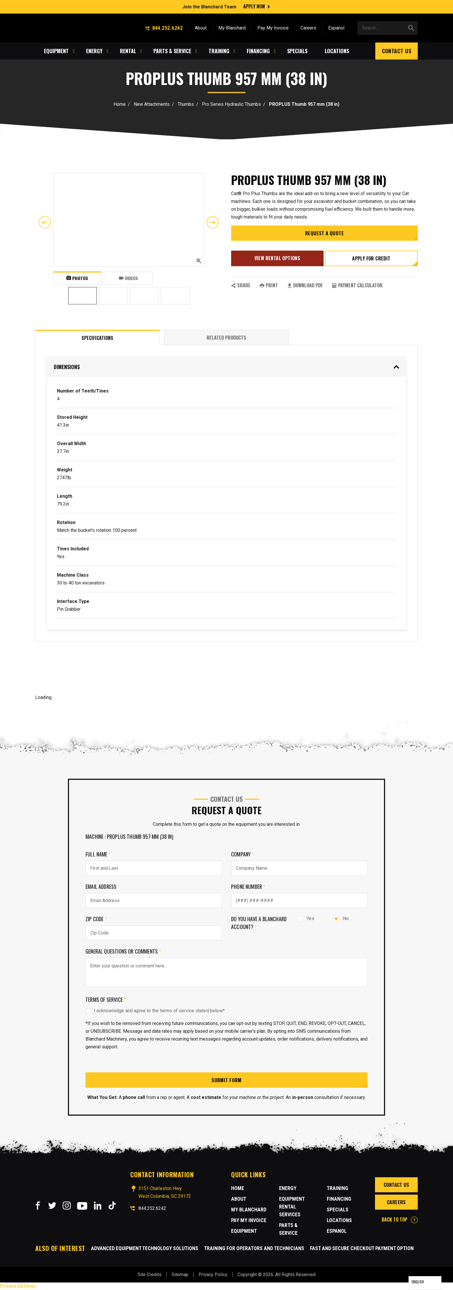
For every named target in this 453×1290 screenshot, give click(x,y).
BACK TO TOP (400, 1220)
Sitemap (180, 1275)
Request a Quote (324, 236)
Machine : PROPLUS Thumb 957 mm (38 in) (129, 836)
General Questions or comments (123, 951)
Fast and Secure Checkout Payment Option (362, 1249)
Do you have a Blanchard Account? (259, 922)
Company (242, 854)
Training (337, 1189)
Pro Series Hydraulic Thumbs (231, 104)
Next (213, 222)
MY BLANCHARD (248, 1210)
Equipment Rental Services (292, 1207)
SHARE (240, 286)
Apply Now (254, 5)
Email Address (103, 886)
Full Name (98, 854)
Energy (287, 1189)
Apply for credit (372, 260)
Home (120, 104)
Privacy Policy (212, 1275)
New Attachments (152, 104)
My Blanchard (232, 26)
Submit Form (226, 1080)
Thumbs (186, 104)
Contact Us (396, 49)
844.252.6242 (164, 27)
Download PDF (305, 286)
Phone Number (248, 886)
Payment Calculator (357, 286)
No (341, 918)
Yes (305, 918)
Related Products (226, 337)
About (201, 26)
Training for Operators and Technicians (254, 1249)
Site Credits (149, 1275)
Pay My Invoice (273, 26)
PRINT (269, 286)
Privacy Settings (18, 1286)
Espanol (336, 26)
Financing (339, 1199)
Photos (77, 278)
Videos (128, 278)
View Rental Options (277, 260)
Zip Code (96, 919)
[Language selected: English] (425, 1283)
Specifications (97, 337)
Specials (337, 1210)
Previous (45, 222)
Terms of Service (106, 999)
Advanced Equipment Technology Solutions (144, 1249)
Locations (339, 1221)
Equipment (244, 1231)
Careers (308, 26)
